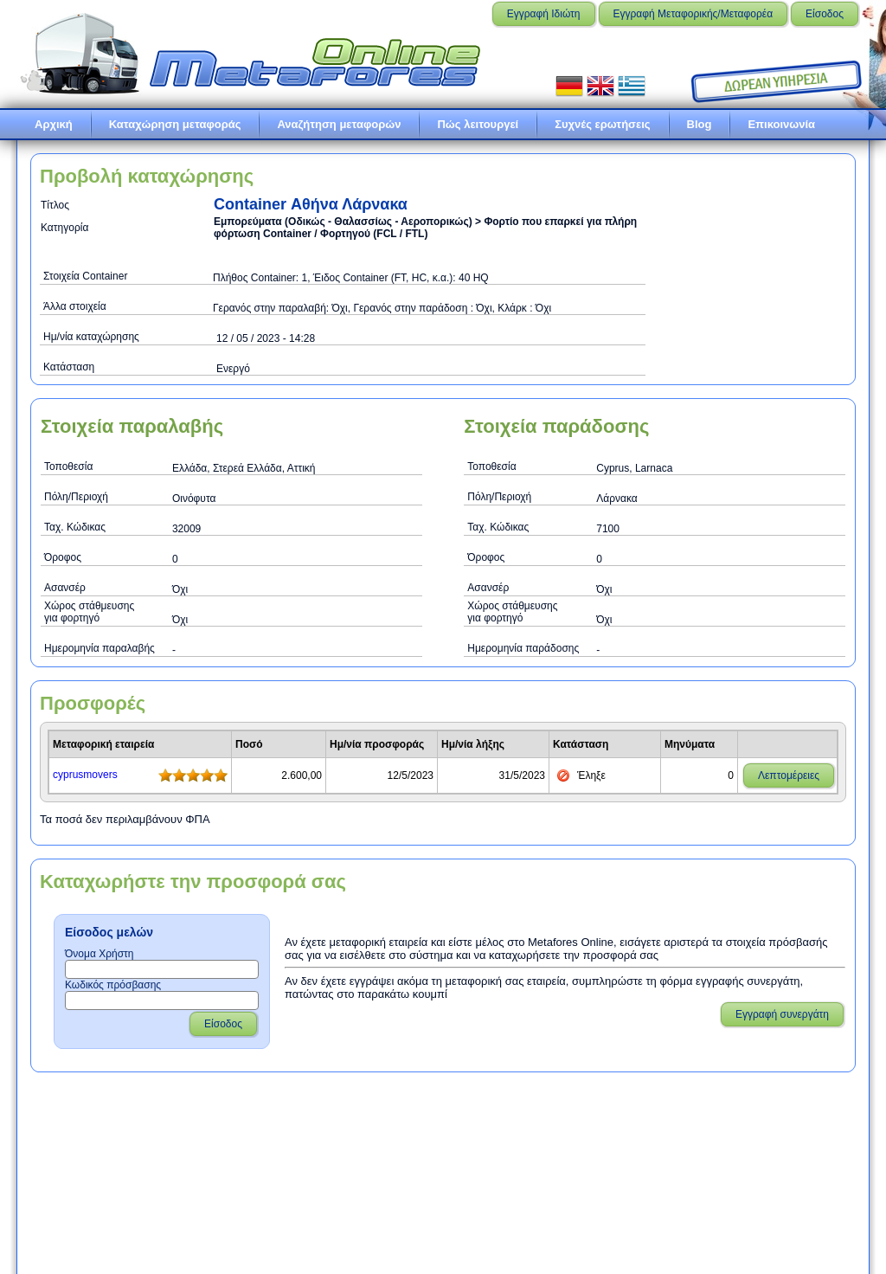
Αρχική (54, 124)
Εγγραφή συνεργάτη (782, 1014)
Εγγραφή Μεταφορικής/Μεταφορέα (693, 14)
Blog (699, 124)
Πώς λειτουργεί (477, 124)
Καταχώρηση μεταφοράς (175, 124)
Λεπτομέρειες (788, 775)
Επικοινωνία (781, 124)
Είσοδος (825, 14)
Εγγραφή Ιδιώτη (544, 14)
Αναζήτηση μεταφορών (339, 124)
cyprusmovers (85, 775)
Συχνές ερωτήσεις (602, 124)
